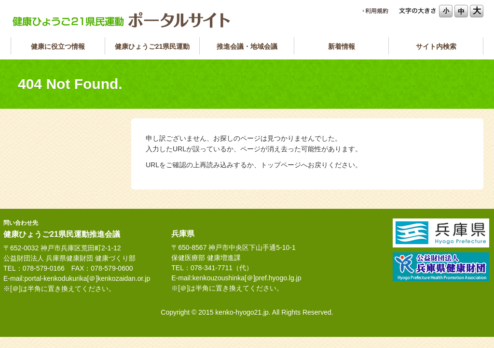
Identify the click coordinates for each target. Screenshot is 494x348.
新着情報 (341, 46)
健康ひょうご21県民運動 (152, 46)
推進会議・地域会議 (247, 46)
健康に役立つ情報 (58, 46)
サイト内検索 (436, 46)
